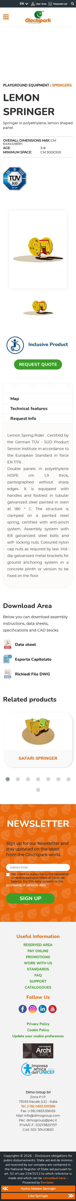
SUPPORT (38, 981)
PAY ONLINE (38, 951)
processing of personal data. (26, 885)
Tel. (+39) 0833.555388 (38, 1106)
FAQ (38, 975)
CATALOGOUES (38, 987)
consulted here (54, 1178)
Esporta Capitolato (27, 659)
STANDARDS (38, 969)
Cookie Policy (38, 1030)
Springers (62, 85)
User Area (38, 3)
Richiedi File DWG (26, 674)
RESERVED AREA (38, 945)
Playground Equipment (26, 85)
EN (22, 4)
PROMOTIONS (38, 957)
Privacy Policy (38, 1024)
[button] (8, 779)
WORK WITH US (38, 963)
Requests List (57, 3)
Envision (47, 1182)
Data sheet (19, 644)
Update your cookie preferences (38, 1036)
